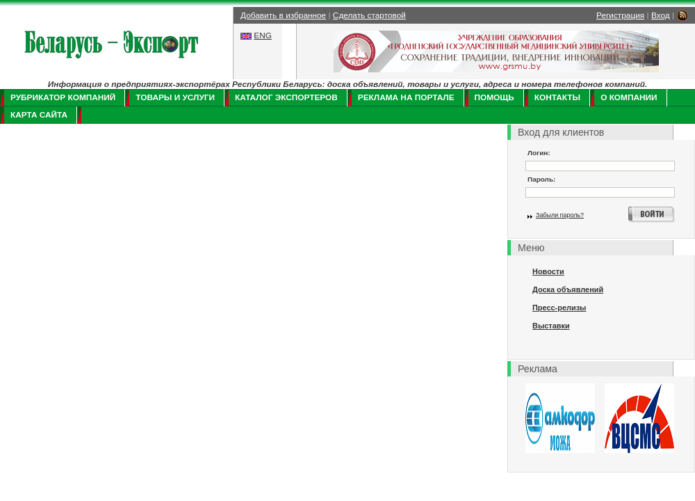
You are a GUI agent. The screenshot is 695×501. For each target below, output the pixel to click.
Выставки (551, 325)
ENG (263, 35)
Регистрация (620, 15)
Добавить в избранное (283, 15)
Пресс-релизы (559, 307)
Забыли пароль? (560, 215)
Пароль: (541, 179)
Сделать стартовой (369, 15)
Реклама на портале (406, 97)
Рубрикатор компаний (62, 97)
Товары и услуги (175, 97)
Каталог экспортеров (286, 97)
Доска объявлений (567, 289)
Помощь (494, 97)
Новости (548, 271)
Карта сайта (38, 115)
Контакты (557, 97)
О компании (628, 97)
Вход (660, 15)
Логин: (539, 153)
